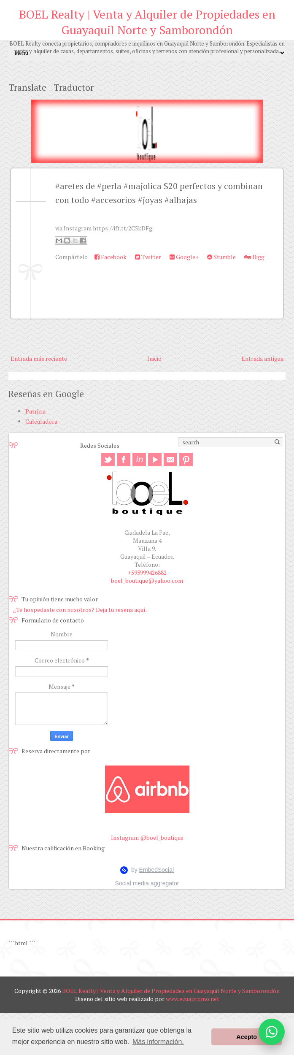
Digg (254, 257)
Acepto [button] (246, 1036)
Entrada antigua (262, 358)
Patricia (35, 411)
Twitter (148, 257)
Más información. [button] (158, 1041)
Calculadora (41, 421)
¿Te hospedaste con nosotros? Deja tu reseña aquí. (80, 610)
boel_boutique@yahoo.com (147, 580)
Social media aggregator (147, 883)
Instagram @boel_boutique (147, 837)
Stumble (221, 257)
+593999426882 (147, 572)
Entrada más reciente (39, 358)
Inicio (154, 358)
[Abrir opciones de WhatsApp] (272, 1032)
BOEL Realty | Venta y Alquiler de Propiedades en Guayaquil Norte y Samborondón (147, 22)
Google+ (184, 257)
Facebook (110, 257)
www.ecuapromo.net (192, 999)
